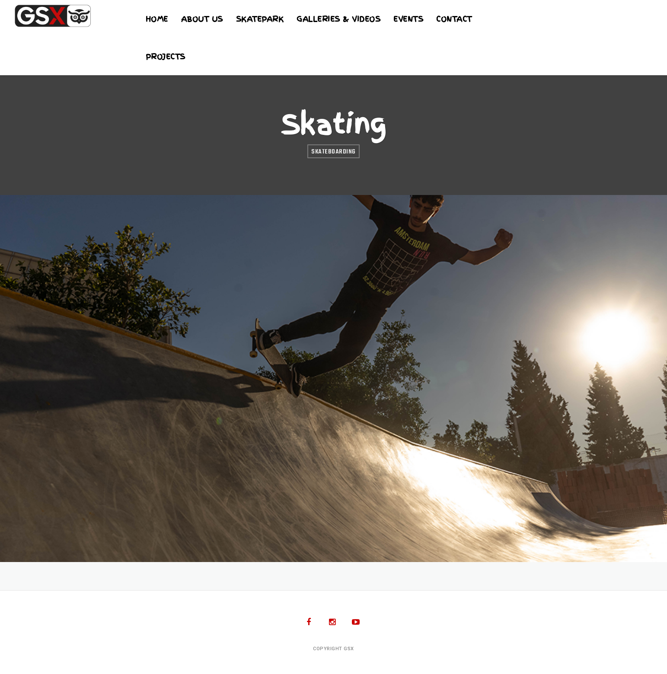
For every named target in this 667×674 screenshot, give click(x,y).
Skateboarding (333, 152)
